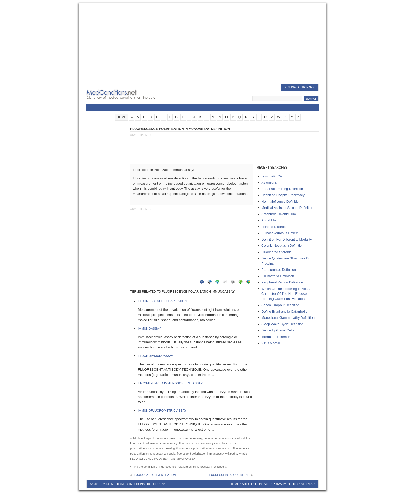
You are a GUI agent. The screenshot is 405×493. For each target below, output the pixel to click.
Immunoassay (149, 328)
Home (234, 484)
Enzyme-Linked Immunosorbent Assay (170, 383)
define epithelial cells (277, 330)
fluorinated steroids (276, 252)
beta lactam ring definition (282, 189)
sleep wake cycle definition (282, 324)
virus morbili (270, 343)
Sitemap (308, 484)
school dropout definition (280, 305)
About (247, 484)
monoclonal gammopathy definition (288, 318)
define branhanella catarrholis (284, 311)
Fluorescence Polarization (162, 301)
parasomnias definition (278, 270)
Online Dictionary (299, 87)
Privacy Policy (285, 484)
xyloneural (269, 182)
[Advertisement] (202, 44)
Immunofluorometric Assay (162, 410)
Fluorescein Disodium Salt (229, 474)
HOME (121, 117)
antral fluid (269, 220)
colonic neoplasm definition (282, 246)
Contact (262, 484)
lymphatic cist (272, 176)
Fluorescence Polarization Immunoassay (184, 466)
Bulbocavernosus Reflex (279, 233)
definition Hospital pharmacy (283, 195)
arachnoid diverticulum (278, 214)
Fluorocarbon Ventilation (154, 474)
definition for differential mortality (286, 239)
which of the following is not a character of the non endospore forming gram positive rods (286, 294)
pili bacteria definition (277, 276)
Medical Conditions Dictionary (128, 94)
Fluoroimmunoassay (156, 356)
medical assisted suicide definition (287, 208)
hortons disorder (274, 227)
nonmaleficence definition (280, 201)
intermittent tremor (275, 337)
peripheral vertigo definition (282, 282)
